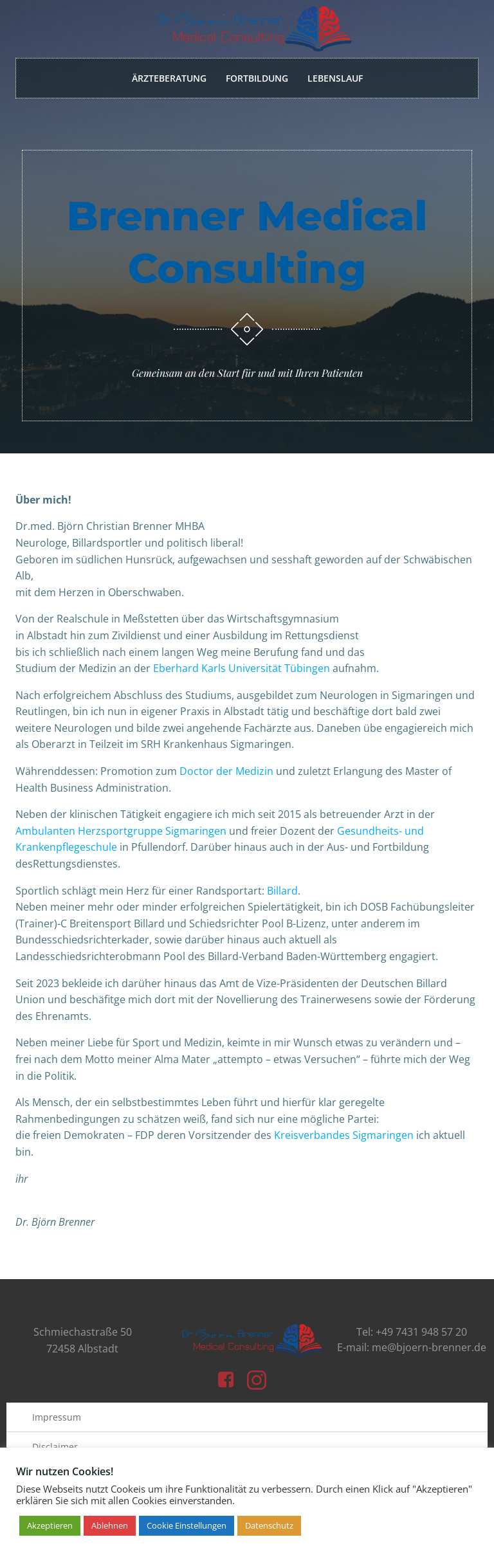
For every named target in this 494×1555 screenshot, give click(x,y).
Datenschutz (269, 1525)
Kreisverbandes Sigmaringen (344, 1135)
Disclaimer (55, 1447)
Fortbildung (257, 78)
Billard (282, 891)
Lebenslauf (335, 78)
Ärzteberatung (169, 78)
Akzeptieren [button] (50, 1525)
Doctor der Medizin (226, 771)
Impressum (56, 1417)
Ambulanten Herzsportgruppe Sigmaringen (120, 831)
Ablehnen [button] (109, 1525)
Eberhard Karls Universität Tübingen (243, 668)
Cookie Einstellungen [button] (186, 1525)
